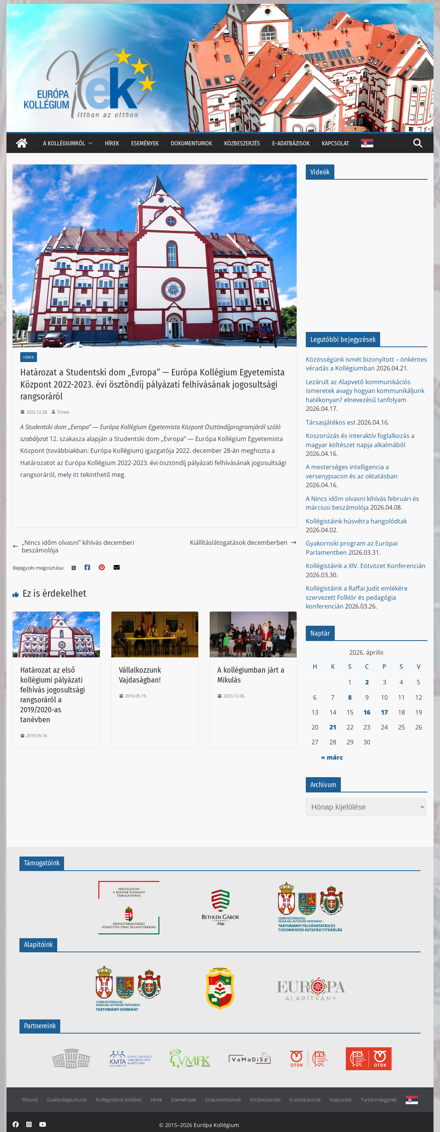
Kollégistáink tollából (118, 1100)
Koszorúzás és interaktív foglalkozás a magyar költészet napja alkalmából (360, 440)
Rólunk (30, 1100)
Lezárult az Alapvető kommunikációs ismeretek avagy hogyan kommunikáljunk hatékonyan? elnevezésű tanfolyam (365, 391)
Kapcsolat (335, 143)
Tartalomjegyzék (379, 1100)
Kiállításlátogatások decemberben (243, 542)
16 (366, 712)
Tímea (63, 412)
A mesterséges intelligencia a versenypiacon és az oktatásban (352, 471)
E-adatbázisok (291, 143)
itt (76, 474)
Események (145, 143)
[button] (89, 143)
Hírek (112, 143)
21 (332, 727)
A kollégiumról (64, 143)
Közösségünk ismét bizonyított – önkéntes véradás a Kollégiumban (366, 363)
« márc (332, 757)
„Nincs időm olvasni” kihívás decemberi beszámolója (73, 546)
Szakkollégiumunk (67, 1100)
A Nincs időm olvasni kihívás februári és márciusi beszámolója (362, 503)
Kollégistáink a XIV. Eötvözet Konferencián (366, 566)
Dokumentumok (191, 143)
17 (384, 712)
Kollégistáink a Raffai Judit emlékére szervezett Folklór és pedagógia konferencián (357, 597)
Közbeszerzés (242, 143)
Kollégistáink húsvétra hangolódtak (356, 521)
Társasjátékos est (331, 422)
